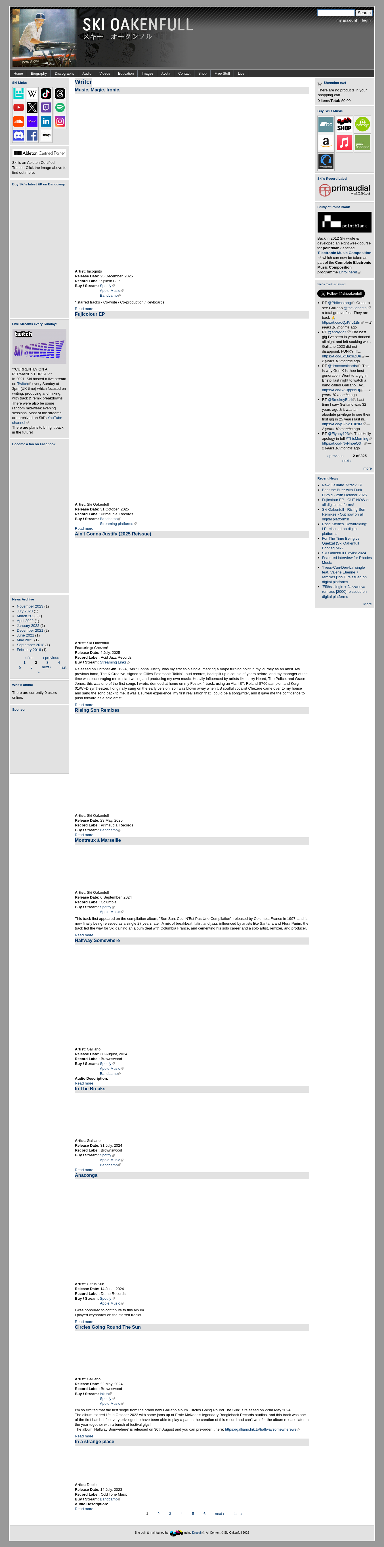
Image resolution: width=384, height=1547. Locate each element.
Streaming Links (115, 662)
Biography (39, 74)
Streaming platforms (118, 524)
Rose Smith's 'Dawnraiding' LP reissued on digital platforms (344, 529)
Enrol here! (349, 272)
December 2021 (30, 630)
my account (346, 20)
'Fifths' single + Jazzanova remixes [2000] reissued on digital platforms (344, 591)
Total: (335, 101)
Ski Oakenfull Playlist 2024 (344, 553)
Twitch (24, 384)
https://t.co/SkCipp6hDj (342, 390)
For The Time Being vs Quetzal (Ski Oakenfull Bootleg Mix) (341, 543)
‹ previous (51, 657)
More (367, 604)
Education (126, 74)
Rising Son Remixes (97, 710)
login (366, 20)
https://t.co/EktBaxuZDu (343, 356)
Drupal (198, 1532)
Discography (64, 74)
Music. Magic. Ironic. (97, 89)
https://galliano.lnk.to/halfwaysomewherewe (262, 1429)
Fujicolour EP (90, 314)
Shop (202, 74)
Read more (84, 309)
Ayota (165, 74)
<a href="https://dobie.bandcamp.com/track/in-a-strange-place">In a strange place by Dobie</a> (192, 1464)
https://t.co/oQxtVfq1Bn (343, 322)
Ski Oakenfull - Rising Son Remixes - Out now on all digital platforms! (343, 514)
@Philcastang (341, 303)
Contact (184, 74)
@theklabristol (357, 308)
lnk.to (106, 1394)
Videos (104, 74)
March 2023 (26, 616)
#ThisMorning (359, 438)
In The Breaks (90, 1088)
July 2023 (25, 611)
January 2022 (28, 625)
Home (18, 74)
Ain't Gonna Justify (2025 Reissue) (113, 533)
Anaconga (86, 1175)
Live (241, 74)
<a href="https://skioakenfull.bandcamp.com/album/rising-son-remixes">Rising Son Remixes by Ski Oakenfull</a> (192, 763)
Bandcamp (110, 295)
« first (28, 657)
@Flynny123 (340, 434)
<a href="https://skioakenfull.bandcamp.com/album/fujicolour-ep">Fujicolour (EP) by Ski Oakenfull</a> (37, 252)
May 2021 (25, 640)
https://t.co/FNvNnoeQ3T (344, 443)
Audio (86, 74)
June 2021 (25, 635)
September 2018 (30, 645)
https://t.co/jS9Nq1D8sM (344, 424)
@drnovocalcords (344, 366)
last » (238, 1514)
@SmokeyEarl (341, 399)
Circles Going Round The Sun (108, 1327)
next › (46, 667)
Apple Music (111, 290)
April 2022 (25, 621)
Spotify (107, 286)
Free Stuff (222, 74)
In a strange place (94, 1441)
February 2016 (29, 650)
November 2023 (30, 606)
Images (147, 74)
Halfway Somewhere (97, 940)
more (367, 468)
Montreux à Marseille (98, 840)
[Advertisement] (40, 742)
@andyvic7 (339, 332)
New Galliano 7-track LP (342, 485)
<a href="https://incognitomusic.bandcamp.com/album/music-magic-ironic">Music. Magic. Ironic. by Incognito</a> (133, 181)
